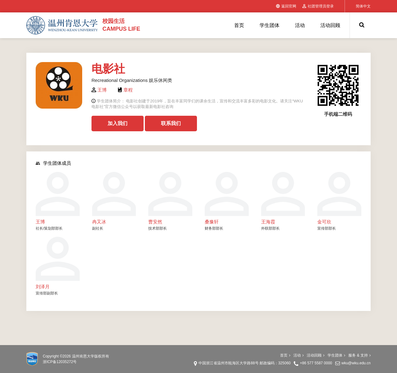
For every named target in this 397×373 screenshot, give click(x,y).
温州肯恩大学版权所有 (90, 356)
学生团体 (269, 25)
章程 (128, 89)
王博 (102, 89)
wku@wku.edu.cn (356, 363)
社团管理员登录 (318, 6)
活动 (300, 25)
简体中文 (363, 6)
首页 (239, 25)
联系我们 (171, 123)
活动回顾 (330, 25)
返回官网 (286, 6)
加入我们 (117, 123)
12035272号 (66, 362)
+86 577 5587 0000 (316, 363)
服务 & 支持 (359, 355)
